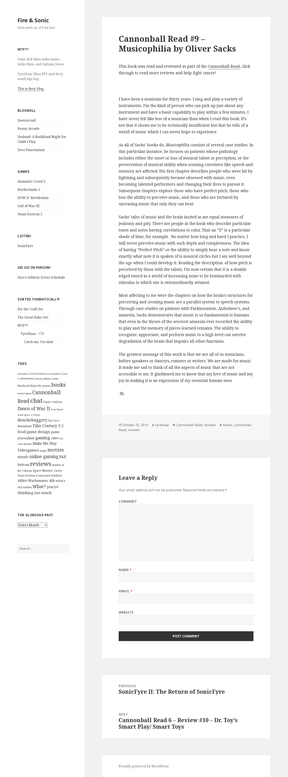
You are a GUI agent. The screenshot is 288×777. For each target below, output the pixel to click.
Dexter (36, 414)
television (44, 475)
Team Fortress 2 (30, 214)
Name (125, 570)
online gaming (43, 456)
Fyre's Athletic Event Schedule (41, 277)
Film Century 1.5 (48, 425)
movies (55, 449)
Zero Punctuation (31, 150)
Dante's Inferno (52, 402)
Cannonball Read (224, 66)
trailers (56, 475)
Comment (128, 501)
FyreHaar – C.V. (32, 333)
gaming (42, 437)
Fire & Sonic (33, 20)
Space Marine (43, 470)
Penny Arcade (28, 128)
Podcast (23, 464)
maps (43, 450)
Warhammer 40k (41, 480)
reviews (40, 464)
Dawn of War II (34, 408)
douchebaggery (32, 420)
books (58, 384)
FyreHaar (162, 425)
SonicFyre (25, 246)
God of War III (29, 206)
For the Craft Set (30, 309)
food (22, 431)
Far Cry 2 (53, 420)
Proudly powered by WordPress (144, 766)
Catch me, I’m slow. (39, 342)
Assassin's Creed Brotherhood (33, 373)
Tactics (58, 470)
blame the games (40, 385)
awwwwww (27, 378)
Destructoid (27, 120)
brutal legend (24, 393)
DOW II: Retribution (33, 197)
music (23, 456)
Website (126, 612)
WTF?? (23, 325)
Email (125, 591)
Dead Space (57, 409)
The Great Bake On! (33, 317)
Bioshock (23, 385)
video (22, 480)
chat (36, 400)
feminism (25, 426)
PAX (62, 456)
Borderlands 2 (29, 189)
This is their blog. (31, 88)
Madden (27, 444)
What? (39, 486)
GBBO (55, 438)
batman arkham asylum (46, 378)
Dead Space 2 (25, 414)
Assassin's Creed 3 (31, 181)
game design (38, 431)
